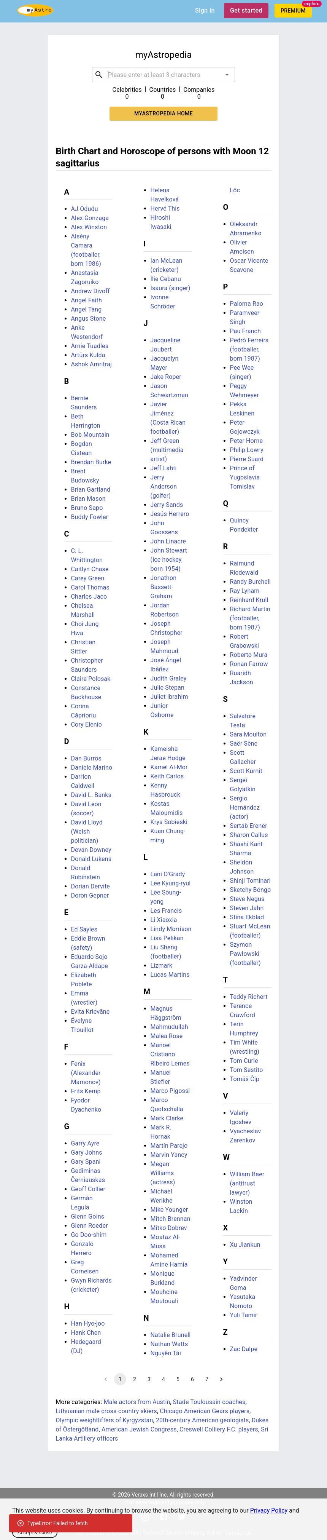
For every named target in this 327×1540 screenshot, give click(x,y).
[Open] (227, 74)
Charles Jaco (89, 596)
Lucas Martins (170, 974)
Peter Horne (246, 440)
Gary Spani (86, 1161)
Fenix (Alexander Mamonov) (86, 1073)
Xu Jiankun (245, 1244)
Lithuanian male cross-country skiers (106, 1411)
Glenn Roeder (89, 1225)
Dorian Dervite (90, 886)
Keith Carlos (167, 776)
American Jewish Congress (139, 1429)
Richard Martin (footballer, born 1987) (250, 618)
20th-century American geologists (202, 1420)
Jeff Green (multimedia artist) (167, 450)
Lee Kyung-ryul (171, 883)
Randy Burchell (250, 581)
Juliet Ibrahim (169, 696)
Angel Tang (86, 309)
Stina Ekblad (247, 917)
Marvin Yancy (169, 1154)
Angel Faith (86, 300)
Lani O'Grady (168, 874)
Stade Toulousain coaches (209, 1402)
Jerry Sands (167, 504)
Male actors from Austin (137, 1402)
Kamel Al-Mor (169, 767)
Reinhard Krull (249, 600)
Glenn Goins (88, 1216)
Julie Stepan (167, 687)
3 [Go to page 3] (149, 1379)
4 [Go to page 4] (163, 1379)
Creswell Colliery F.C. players (218, 1429)
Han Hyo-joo (88, 1323)
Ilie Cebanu (166, 279)
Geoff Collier (88, 1189)
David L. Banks (91, 795)
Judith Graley (169, 678)
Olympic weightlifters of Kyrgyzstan (104, 1420)
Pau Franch (245, 331)
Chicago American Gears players (204, 1411)
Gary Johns (86, 1152)
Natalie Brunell (171, 1335)
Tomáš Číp (245, 1079)
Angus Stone (88, 318)
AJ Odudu (84, 208)
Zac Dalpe (244, 1349)
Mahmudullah (169, 1026)
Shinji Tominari (250, 880)
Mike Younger (169, 1209)
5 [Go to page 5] (178, 1379)
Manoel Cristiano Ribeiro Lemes (170, 1054)
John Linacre (168, 541)
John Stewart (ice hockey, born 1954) (169, 559)
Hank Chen (86, 1332)
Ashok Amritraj (91, 364)
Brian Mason (88, 498)
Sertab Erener (248, 825)
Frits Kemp (86, 1091)
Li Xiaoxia (164, 919)
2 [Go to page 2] (135, 1379)
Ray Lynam (245, 590)
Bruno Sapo (87, 507)
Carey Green (88, 578)
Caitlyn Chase (90, 569)
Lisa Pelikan (167, 938)
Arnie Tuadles (90, 346)
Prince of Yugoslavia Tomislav (245, 477)
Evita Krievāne (90, 1011)
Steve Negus (247, 899)
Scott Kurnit (246, 771)
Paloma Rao (247, 303)
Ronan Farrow (249, 664)
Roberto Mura (249, 654)
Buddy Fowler (89, 517)
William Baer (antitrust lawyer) (247, 1183)
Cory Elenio (86, 724)
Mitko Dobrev (169, 1228)
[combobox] (163, 74)
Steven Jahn (247, 908)
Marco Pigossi (170, 1090)
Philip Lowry (247, 450)
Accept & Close (34, 1532)
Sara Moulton (248, 734)
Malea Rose (167, 1036)
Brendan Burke (91, 462)
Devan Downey (91, 849)
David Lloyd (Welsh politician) (87, 831)
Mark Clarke (167, 1118)
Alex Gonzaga (90, 218)
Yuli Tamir (243, 1315)
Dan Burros (86, 758)
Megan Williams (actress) (163, 1173)
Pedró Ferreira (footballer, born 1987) (249, 349)
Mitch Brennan (170, 1218)
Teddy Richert (249, 996)
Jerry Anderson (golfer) (164, 486)
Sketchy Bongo (250, 889)
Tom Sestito (246, 1070)
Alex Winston (89, 227)
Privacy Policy (269, 1510)
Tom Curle (244, 1060)
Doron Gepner (90, 895)
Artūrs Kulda (88, 355)
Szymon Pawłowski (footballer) (245, 953)
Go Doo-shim (89, 1234)
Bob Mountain (90, 434)
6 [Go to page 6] (192, 1379)
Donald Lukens (91, 859)
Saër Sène (244, 743)
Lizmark (162, 965)
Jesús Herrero (170, 514)
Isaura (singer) (170, 288)
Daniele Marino (92, 767)
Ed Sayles (84, 929)
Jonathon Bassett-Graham (164, 587)
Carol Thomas (90, 587)
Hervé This (165, 208)
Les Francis (166, 910)
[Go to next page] (221, 1379)
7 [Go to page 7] (207, 1379)
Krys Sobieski (169, 822)
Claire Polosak (91, 678)
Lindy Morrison (171, 929)
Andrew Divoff (90, 291)
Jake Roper (166, 376)
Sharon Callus (249, 835)
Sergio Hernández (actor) (245, 807)
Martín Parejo (169, 1145)
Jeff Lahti (164, 468)
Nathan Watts (169, 1344)
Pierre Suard (247, 459)
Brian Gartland (91, 489)
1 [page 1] (120, 1379)
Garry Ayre (85, 1143)
